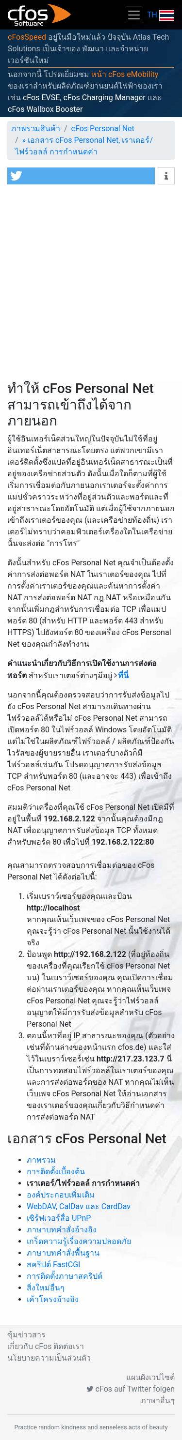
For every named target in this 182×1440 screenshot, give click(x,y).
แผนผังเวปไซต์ (150, 1377)
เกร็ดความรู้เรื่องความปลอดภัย (79, 1241)
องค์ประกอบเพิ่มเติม (61, 1194)
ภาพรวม (41, 1160)
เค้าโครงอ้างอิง (53, 1299)
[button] (81, 175)
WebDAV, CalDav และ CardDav (79, 1206)
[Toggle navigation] (134, 14)
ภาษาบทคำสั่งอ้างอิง (62, 1229)
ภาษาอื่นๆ (158, 1400)
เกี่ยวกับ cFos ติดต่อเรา (45, 1346)
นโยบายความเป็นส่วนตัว (49, 1358)
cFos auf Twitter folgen (130, 1389)
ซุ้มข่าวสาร (26, 1334)
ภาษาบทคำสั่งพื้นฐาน (63, 1253)
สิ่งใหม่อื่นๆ (46, 1287)
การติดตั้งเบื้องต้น (56, 1171)
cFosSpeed (27, 37)
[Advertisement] (91, 285)
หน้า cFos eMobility (124, 74)
